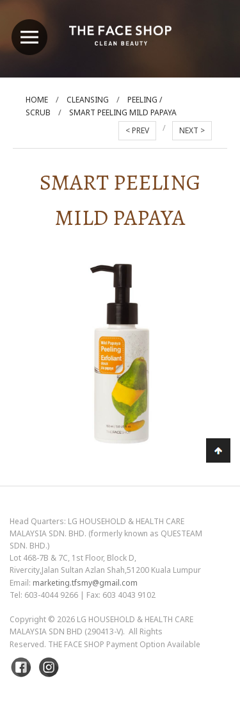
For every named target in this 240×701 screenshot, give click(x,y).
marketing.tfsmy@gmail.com (85, 582)
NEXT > (192, 130)
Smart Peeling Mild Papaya (123, 112)
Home (37, 99)
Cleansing (88, 99)
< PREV (137, 130)
